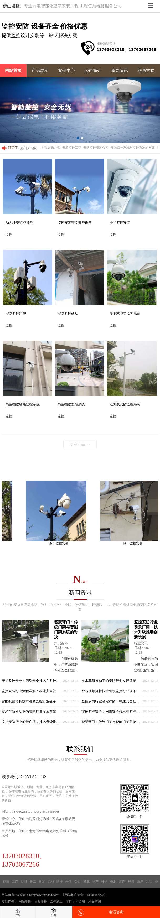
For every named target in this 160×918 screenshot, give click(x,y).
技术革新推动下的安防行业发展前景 (29, 711)
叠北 (113, 881)
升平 (104, 881)
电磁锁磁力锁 (50, 147)
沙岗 (122, 881)
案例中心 (66, 70)
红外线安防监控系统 (125, 404)
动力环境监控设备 (19, 223)
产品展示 (40, 70)
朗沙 (59, 881)
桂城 (131, 881)
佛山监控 (11, 6)
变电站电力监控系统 (125, 313)
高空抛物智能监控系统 (23, 404)
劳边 (77, 881)
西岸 (140, 881)
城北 (86, 881)
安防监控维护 (16, 313)
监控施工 (56, 901)
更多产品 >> (80, 444)
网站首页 (13, 70)
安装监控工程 (71, 147)
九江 (149, 881)
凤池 (51, 881)
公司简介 (93, 70)
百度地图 (41, 901)
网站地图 (25, 901)
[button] (78, 138)
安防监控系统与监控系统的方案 (133, 147)
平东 (95, 881)
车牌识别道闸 (75, 901)
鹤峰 (6, 881)
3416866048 (50, 811)
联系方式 (146, 70)
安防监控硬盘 (68, 313)
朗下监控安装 (135, 543)
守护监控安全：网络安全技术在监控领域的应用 (32, 681)
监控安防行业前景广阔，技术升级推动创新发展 (32, 722)
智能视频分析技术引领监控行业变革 (29, 701)
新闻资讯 (119, 70)
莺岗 (15, 881)
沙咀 (24, 881)
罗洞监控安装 (61, 543)
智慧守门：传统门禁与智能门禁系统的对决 (111, 722)
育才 (42, 881)
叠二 (33, 881)
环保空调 (94, 901)
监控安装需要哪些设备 (75, 223)
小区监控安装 (120, 223)
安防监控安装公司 (96, 147)
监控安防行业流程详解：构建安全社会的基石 (32, 691)
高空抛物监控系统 (71, 404)
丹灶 (68, 881)
